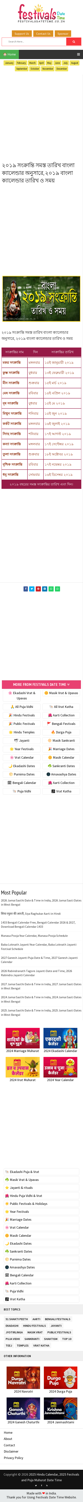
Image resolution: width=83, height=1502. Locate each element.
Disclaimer (11, 1452)
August (74, 63)
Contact (9, 1446)
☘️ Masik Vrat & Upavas (22, 1180)
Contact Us (43, 33)
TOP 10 (66, 1339)
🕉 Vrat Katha (61, 792)
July (65, 63)
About (8, 1439)
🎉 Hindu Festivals (21, 716)
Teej (9, 1345)
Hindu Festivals (34, 1326)
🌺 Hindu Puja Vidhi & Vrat (23, 1196)
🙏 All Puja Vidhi (21, 707)
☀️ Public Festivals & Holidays (26, 1204)
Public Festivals (59, 1332)
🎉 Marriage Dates (61, 750)
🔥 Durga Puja (61, 733)
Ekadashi (12, 1326)
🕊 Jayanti (21, 741)
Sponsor (63, 33)
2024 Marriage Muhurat (22, 1051)
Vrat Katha (41, 1345)
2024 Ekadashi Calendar (60, 1051)
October (35, 68)
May (49, 63)
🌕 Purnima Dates (22, 775)
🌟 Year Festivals (22, 750)
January (9, 63)
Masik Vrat (35, 1332)
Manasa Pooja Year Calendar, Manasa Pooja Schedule (34, 936)
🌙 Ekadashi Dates (21, 766)
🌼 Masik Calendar (61, 758)
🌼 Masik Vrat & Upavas (61, 693)
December (62, 68)
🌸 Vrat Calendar (22, 758)
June (57, 63)
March (32, 63)
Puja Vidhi (13, 1339)
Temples (23, 1345)
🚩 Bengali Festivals (61, 724)
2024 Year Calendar (60, 1080)
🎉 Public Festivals (21, 724)
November (48, 68)
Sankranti (31, 1339)
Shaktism (50, 1339)
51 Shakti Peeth (17, 1319)
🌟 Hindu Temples (22, 733)
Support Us (22, 33)
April (41, 63)
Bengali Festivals (57, 1319)
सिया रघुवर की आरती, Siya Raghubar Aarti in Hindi (31, 914)
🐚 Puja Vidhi (21, 792)
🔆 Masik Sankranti (61, 741)
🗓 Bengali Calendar (21, 783)
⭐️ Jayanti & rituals (19, 1188)
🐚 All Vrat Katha (61, 707)
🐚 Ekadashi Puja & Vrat (22, 1173)
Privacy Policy (13, 1459)
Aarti (36, 1319)
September (21, 68)
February (21, 63)
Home (8, 1433)
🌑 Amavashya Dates (61, 775)
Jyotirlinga (14, 1332)
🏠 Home (9, 54)
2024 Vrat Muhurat (23, 1080)
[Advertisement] (41, 116)
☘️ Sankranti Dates (61, 766)
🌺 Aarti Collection (61, 716)
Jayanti (56, 1326)
